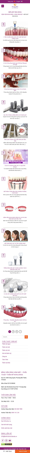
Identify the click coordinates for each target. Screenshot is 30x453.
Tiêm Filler (5, 359)
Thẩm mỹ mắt (6, 347)
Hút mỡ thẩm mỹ (6, 353)
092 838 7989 (18, 409)
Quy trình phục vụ (6, 421)
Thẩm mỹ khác (6, 362)
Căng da (4, 356)
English (19, 1)
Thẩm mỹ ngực (6, 344)
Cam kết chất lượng (6, 424)
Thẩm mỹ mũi (6, 350)
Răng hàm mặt (18, 14)
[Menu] (2, 6)
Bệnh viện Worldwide (7, 14)
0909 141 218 (15, 412)
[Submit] (26, 336)
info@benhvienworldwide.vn (9, 436)
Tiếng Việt (11, 1)
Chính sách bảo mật (6, 428)
